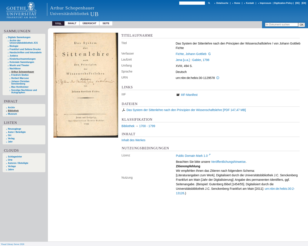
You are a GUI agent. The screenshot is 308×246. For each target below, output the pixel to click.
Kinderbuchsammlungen (23, 59)
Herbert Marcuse (20, 78)
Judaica (14, 56)
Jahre (11, 169)
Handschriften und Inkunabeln (26, 52)
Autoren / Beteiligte (18, 163)
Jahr (10, 142)
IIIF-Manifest (189, 94)
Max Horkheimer (20, 87)
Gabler (196, 60)
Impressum (265, 3)
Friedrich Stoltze (20, 75)
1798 (206, 60)
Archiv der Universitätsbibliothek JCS (24, 41)
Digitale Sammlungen (19, 37)
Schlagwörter (15, 157)
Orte (10, 160)
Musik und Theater (19, 65)
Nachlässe (15, 68)
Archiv (11, 107)
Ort (9, 135)
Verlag (11, 138)
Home (237, 3)
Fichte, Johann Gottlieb (191, 54)
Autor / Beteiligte (17, 132)
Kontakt (250, 3)
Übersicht (89, 23)
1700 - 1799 (147, 126)
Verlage (12, 166)
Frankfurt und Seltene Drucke (25, 49)
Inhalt (72, 23)
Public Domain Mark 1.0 (192, 155)
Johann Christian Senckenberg (20, 82)
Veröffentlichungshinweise (228, 161)
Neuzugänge (14, 129)
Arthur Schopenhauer (22, 72)
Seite (106, 23)
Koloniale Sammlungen (22, 62)
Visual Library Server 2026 (12, 244)
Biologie (14, 46)
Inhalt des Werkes (133, 140)
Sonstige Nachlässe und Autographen (24, 91)
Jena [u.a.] (183, 60)
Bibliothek (13, 111)
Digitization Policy (283, 3)
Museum (12, 114)
